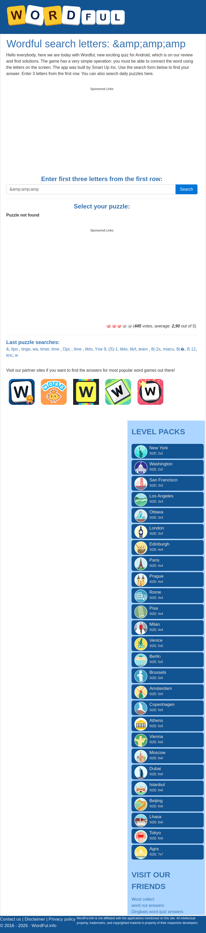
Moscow (167, 755)
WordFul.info (44, 925)
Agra (167, 851)
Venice (167, 643)
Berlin (167, 659)
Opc (67, 349)
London (167, 530)
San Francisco (167, 482)
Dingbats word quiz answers (157, 911)
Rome (167, 594)
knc (9, 355)
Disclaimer (35, 919)
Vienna (167, 739)
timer (44, 349)
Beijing (167, 803)
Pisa (167, 611)
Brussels (167, 675)
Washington (167, 466)
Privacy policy (62, 919)
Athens (167, 723)
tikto (89, 349)
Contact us (10, 919)
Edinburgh (167, 546)
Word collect (143, 899)
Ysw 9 (100, 349)
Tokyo (167, 835)
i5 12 (191, 349)
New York (167, 450)
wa (35, 349)
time (55, 349)
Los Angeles (167, 498)
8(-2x (156, 349)
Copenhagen (167, 707)
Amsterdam (167, 691)
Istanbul (167, 787)
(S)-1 (113, 349)
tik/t (133, 349)
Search (186, 189)
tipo (15, 349)
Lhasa (167, 819)
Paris (167, 562)
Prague (167, 578)
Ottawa (167, 514)
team (144, 349)
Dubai (167, 771)
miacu (168, 349)
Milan (167, 627)
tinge (25, 349)
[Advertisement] (101, 129)
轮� (180, 349)
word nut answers (148, 905)
